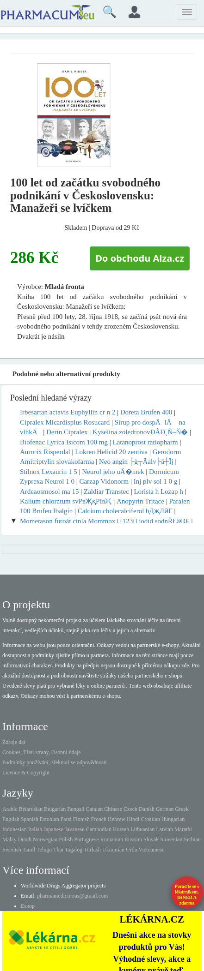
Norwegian (45, 839)
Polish (66, 839)
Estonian (49, 819)
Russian (133, 839)
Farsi (66, 819)
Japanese (53, 829)
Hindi (133, 819)
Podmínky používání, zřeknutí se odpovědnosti (54, 762)
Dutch (24, 839)
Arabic (10, 809)
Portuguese (86, 839)
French (98, 819)
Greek (182, 809)
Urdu (131, 849)
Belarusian (31, 809)
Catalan (94, 809)
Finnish (81, 819)
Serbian (192, 839)
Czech (130, 809)
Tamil (28, 849)
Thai (58, 849)
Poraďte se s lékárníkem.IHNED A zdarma (187, 894)
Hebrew (116, 819)
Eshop (28, 906)
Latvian (164, 829)
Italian (35, 829)
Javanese (75, 829)
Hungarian (173, 819)
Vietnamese (152, 849)
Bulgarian (55, 809)
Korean (121, 829)
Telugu (44, 849)
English (10, 819)
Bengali (75, 809)
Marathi (183, 829)
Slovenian (171, 839)
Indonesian (14, 829)
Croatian (150, 819)
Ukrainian (113, 849)
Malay (9, 839)
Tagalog (73, 849)
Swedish (11, 849)
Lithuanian (142, 829)
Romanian (111, 839)
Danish (147, 809)
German (165, 809)
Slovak (151, 839)
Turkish (92, 849)
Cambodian (98, 829)
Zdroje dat (13, 742)
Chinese (113, 809)
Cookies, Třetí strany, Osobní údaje (41, 752)
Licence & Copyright (25, 772)
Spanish (29, 819)
